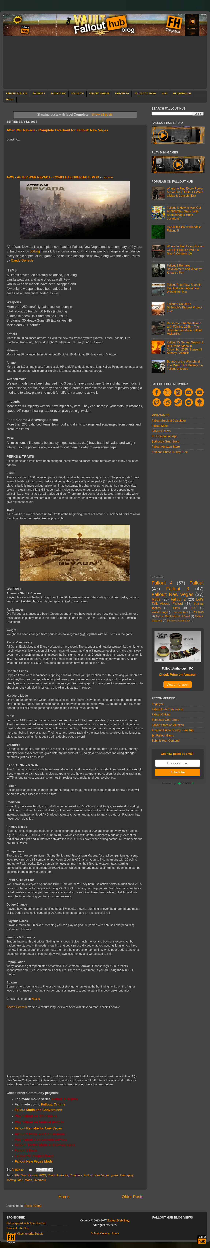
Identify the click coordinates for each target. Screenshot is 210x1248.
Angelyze (158, 704)
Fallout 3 (177, 588)
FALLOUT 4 (77, 93)
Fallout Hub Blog (118, 1220)
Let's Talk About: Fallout (178, 601)
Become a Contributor (178, 620)
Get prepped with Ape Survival (26, 1223)
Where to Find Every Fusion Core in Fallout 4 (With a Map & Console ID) (185, 250)
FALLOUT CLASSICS (16, 93)
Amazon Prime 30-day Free (170, 452)
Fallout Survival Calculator (169, 420)
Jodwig (108, 177)
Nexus (36, 998)
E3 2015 (199, 612)
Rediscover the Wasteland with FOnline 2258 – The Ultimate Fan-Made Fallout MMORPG (184, 328)
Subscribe (178, 772)
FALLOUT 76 (122, 93)
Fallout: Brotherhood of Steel (173, 616)
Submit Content (100, 1233)
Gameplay (126, 1175)
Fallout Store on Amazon (168, 725)
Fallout (196, 582)
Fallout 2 (178, 599)
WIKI (164, 93)
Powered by (178, 783)
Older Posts (132, 1196)
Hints (176, 608)
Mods (28, 1180)
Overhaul (40, 1180)
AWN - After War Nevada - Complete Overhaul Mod (53, 177)
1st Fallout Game (163, 735)
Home (64, 1196)
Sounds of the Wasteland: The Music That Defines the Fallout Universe (185, 365)
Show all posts (102, 114)
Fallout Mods (160, 425)
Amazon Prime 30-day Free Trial (173, 730)
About (115, 1233)
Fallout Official (161, 714)
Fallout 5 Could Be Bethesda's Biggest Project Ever (184, 307)
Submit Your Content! (166, 740)
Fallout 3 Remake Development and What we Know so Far (184, 269)
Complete (76, 1175)
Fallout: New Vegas (96, 1175)
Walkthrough (160, 612)
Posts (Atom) (33, 1205)
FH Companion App (164, 436)
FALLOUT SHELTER (99, 93)
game (115, 1175)
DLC (193, 608)
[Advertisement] (105, 63)
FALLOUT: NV (58, 93)
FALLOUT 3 (39, 93)
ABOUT (9, 99)
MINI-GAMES (160, 415)
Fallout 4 (162, 582)
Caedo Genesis (22, 260)
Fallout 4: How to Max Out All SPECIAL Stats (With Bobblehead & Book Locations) (184, 213)
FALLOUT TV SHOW (145, 93)
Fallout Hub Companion (167, 709)
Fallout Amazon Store (166, 446)
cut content (180, 612)
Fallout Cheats (161, 431)
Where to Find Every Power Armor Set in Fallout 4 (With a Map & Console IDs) (185, 192)
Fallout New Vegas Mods (34, 1161)
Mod (20, 1180)
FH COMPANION (182, 93)
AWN (42, 1175)
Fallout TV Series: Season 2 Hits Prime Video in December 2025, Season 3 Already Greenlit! (185, 348)
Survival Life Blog (17, 1228)
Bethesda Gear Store (165, 441)
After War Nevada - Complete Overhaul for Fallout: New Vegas (57, 130)
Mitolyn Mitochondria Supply (24, 1233)
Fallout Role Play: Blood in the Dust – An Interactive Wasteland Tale (184, 288)
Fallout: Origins (53, 1104)
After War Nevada (26, 1175)
